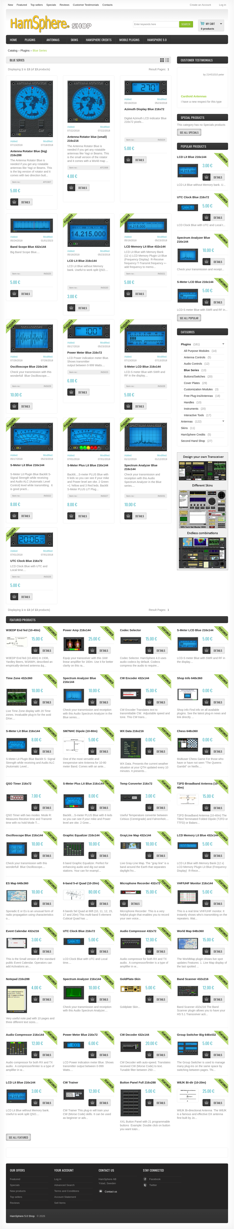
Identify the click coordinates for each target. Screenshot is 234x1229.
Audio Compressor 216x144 (25, 1034)
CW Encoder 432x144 (134, 678)
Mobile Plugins (129, 39)
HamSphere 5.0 (157, 39)
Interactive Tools (194, 415)
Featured (22, 4)
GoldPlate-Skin (130, 979)
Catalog (12, 50)
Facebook (155, 1179)
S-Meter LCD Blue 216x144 (142, 366)
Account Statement (65, 1196)
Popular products (193, 146)
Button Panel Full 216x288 (138, 1082)
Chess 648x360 (187, 731)
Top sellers (36, 4)
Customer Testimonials (86, 4)
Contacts (107, 4)
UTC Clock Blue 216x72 (26, 560)
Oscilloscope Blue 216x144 (28, 366)
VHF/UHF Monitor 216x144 (195, 883)
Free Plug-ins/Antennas (198, 395)
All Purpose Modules (196, 350)
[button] (186, 24)
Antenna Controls (194, 357)
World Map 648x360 (190, 931)
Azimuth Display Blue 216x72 (144, 109)
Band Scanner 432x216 (192, 979)
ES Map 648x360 (17, 883)
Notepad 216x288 (17, 979)
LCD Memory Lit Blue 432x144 (145, 246)
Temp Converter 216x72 (136, 783)
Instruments (191, 408)
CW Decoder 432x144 (134, 1034)
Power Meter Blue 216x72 (84, 352)
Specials (51, 4)
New (10, 4)
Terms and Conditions (66, 1191)
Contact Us (106, 1170)
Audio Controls (193, 363)
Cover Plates (192, 383)
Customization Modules (198, 389)
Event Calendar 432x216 (22, 931)
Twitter (153, 1185)
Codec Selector (130, 630)
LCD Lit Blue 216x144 (82, 260)
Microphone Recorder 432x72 (140, 883)
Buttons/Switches (194, 376)
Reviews (64, 4)
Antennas (53, 40)
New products (18, 1191)
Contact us (111, 1191)
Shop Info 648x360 (189, 678)
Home (13, 39)
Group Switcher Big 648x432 (196, 1034)
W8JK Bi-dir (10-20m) (191, 1082)
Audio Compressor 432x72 (138, 931)
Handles (189, 402)
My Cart (210, 23)
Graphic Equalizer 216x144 (81, 835)
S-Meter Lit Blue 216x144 (27, 465)
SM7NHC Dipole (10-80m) (80, 731)
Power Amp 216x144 (77, 630)
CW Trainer (70, 1082)
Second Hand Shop (193, 440)
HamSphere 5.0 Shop (22, 1216)
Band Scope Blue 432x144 (28, 246)
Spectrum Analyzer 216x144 (82, 979)
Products (22, 619)
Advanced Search (64, 1185)
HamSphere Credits (98, 39)
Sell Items (60, 1202)
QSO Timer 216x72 (18, 783)
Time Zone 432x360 (19, 678)
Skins (74, 39)
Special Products (192, 117)
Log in (57, 1179)
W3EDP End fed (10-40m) (23, 630)
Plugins (30, 40)
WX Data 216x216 (132, 731)
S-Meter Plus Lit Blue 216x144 (87, 465)
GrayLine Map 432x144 (135, 835)
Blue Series (40, 50)
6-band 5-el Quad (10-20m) (81, 883)
